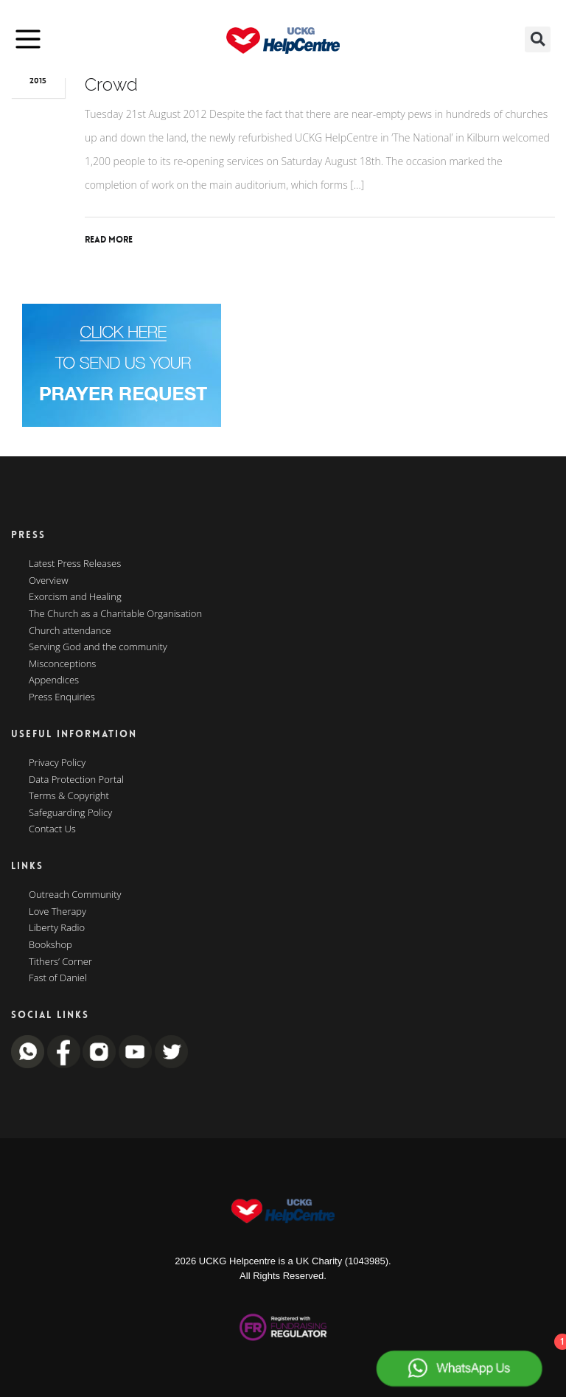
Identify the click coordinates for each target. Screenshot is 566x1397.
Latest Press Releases (75, 564)
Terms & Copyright (69, 796)
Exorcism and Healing (75, 597)
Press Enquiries (62, 697)
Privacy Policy (57, 763)
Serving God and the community (98, 647)
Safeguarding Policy (70, 813)
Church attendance (70, 631)
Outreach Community (75, 895)
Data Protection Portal (76, 780)
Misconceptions (62, 664)
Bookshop (50, 945)
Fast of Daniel (58, 978)
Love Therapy (57, 912)
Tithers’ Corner (60, 962)
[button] (538, 39)
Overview (49, 581)
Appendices (54, 680)
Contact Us (52, 829)
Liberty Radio (57, 928)
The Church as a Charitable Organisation (115, 614)
